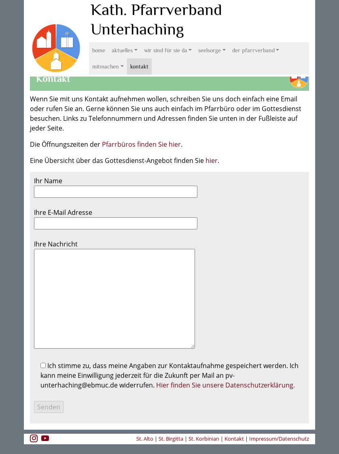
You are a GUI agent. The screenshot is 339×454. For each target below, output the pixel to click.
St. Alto (145, 438)
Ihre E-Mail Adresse (94, 218)
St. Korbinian (204, 438)
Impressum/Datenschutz (279, 438)
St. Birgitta (171, 438)
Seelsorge (209, 50)
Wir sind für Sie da (165, 50)
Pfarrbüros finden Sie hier (141, 144)
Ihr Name (94, 186)
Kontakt (139, 66)
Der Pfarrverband (253, 50)
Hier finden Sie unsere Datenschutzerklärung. (225, 385)
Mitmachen (105, 66)
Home (98, 50)
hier (212, 160)
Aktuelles (122, 50)
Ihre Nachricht (94, 295)
